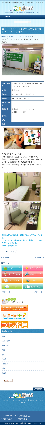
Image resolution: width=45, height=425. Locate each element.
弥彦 (3, 350)
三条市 (4, 359)
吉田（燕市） (6, 345)
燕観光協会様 (7, 419)
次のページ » (39, 258)
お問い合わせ (8, 12)
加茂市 (4, 373)
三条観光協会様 (21, 419)
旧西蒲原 (5, 364)
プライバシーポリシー (19, 12)
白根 (3, 368)
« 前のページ (6, 258)
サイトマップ (36, 12)
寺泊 (3, 355)
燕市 (3, 336)
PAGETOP (38, 389)
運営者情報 (29, 12)
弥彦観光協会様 (25, 416)
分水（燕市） (6, 341)
